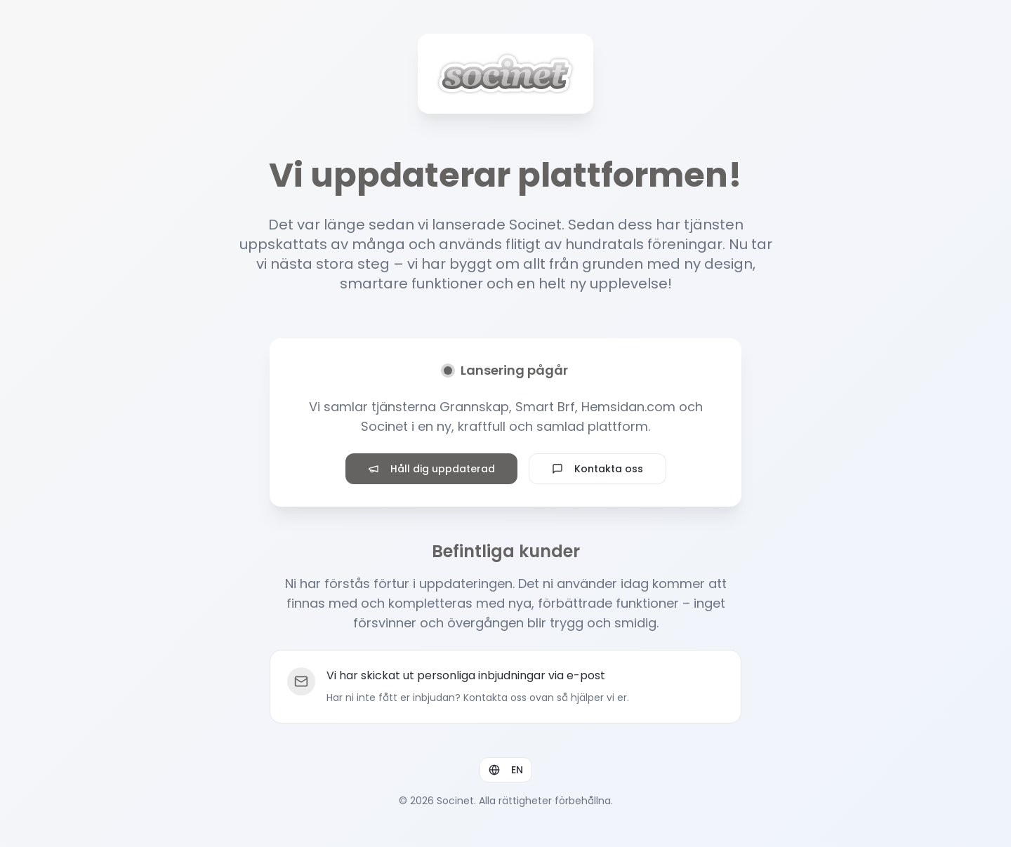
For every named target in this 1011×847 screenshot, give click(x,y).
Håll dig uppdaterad (431, 469)
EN (506, 770)
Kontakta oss (597, 469)
